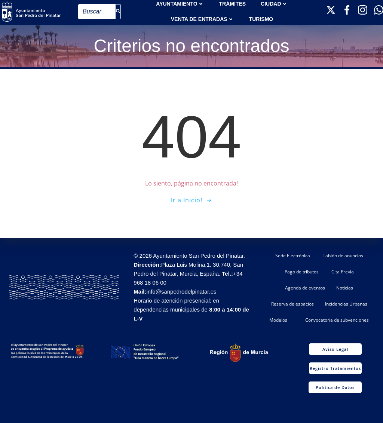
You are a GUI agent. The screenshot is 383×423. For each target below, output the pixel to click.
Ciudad (274, 4)
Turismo (261, 19)
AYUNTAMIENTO (180, 4)
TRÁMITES (232, 4)
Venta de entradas (202, 19)
